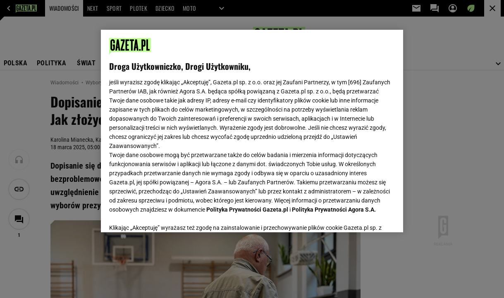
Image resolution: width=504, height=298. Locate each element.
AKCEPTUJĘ (366, 216)
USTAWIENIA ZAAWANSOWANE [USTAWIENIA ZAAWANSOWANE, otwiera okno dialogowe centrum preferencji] (163, 215)
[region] (252, 131)
